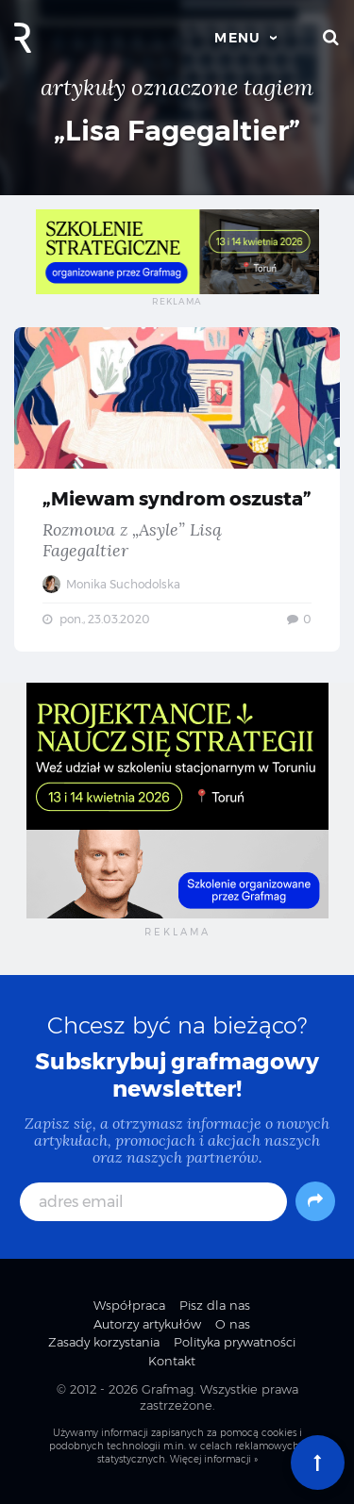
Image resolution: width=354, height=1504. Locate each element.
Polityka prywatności (234, 1341)
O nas (232, 1323)
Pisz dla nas (214, 1305)
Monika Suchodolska (111, 584)
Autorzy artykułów (147, 1323)
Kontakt (171, 1360)
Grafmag (168, 1389)
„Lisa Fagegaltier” (177, 130)
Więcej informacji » (214, 1459)
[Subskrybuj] (315, 1201)
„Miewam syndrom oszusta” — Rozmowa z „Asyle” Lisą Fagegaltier (177, 489)
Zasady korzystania (104, 1341)
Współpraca (129, 1305)
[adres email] (153, 1201)
